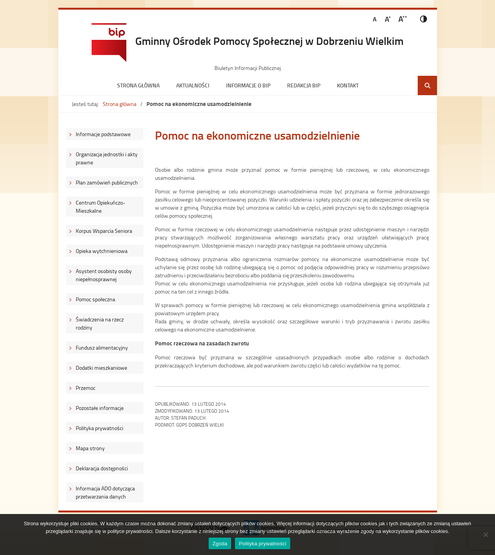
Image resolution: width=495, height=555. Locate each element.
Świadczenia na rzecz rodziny (100, 323)
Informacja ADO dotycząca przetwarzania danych (105, 492)
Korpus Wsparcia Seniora (104, 230)
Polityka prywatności (99, 428)
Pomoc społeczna (95, 299)
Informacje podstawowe (103, 134)
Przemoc (85, 387)
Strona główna (138, 85)
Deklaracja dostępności (102, 468)
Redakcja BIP (303, 85)
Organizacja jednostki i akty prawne (107, 158)
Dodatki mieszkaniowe (101, 367)
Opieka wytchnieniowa (102, 250)
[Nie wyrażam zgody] (485, 534)
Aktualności (192, 85)
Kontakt (348, 85)
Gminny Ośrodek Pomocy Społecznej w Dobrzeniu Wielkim (269, 40)
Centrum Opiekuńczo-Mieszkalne (100, 206)
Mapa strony (90, 448)
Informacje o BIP (248, 85)
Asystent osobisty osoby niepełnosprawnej (104, 275)
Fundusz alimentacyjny (102, 347)
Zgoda (220, 543)
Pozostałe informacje (100, 408)
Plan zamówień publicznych (107, 182)
